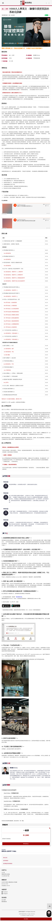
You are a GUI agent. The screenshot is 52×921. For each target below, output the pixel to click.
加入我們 (4, 899)
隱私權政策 (4, 901)
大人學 (3, 872)
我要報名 (26, 843)
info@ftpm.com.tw (6, 885)
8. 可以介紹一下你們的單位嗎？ (11, 645)
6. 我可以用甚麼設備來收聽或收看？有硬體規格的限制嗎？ (19, 591)
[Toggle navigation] (3, 3)
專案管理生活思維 (6, 874)
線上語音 (13, 15)
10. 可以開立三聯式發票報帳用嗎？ (12, 746)
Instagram (5, 893)
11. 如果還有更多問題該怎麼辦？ (11, 753)
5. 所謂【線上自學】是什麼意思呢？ (12, 581)
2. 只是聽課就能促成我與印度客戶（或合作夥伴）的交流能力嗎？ (21, 549)
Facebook (5, 891)
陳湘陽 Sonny (14, 767)
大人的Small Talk (5, 875)
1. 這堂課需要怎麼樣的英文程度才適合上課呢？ (16, 538)
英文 (9, 15)
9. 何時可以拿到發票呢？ (9, 738)
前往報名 (4, 849)
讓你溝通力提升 (5, 15)
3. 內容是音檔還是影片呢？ (10, 561)
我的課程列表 (19, 596)
